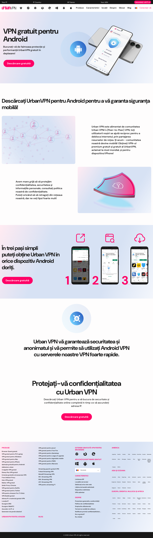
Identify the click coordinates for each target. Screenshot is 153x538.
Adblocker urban (7, 467)
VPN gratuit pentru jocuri (47, 448)
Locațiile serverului (81, 482)
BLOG (40, 517)
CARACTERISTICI (81, 476)
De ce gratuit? (80, 514)
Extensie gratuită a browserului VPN (14, 475)
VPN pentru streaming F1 (46, 485)
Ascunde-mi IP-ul (8, 509)
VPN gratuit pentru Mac (10, 459)
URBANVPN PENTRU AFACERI (13, 517)
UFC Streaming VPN (45, 482)
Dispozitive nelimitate (82, 490)
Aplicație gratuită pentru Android (13, 465)
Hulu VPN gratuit (7, 480)
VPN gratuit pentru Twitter (11, 491)
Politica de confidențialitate (84, 504)
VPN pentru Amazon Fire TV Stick (13, 493)
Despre (113, 8)
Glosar (122, 8)
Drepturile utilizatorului (83, 506)
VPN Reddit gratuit (8, 496)
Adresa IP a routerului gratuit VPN (13, 498)
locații (104, 8)
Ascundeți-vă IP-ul (142, 2)
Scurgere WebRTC (8, 506)
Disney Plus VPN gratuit (10, 472)
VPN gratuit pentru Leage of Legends (51, 456)
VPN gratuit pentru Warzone (48, 464)
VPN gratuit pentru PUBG (47, 461)
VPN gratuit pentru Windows (11, 457)
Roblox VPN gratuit (8, 483)
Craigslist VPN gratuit (9, 470)
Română (87, 470)
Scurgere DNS (6, 504)
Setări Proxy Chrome (9, 485)
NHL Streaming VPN (45, 479)
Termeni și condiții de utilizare (85, 509)
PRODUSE (6, 448)
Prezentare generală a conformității (87, 501)
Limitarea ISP (79, 479)
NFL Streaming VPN (45, 477)
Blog (129, 8)
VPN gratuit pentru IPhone (11, 462)
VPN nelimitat (79, 492)
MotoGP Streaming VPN (46, 474)
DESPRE (78, 498)
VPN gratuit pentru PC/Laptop (12, 454)
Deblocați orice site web (83, 485)
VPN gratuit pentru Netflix (11, 488)
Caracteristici (92, 8)
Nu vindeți (78, 517)
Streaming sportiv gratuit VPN (48, 469)
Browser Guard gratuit (9, 451)
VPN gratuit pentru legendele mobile (50, 458)
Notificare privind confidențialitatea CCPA (88, 512)
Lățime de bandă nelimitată (84, 487)
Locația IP (5, 501)
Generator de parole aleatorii (12, 512)
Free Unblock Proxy (8, 478)
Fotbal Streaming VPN (46, 472)
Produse (80, 8)
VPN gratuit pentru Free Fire (48, 451)
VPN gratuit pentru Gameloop (48, 453)
